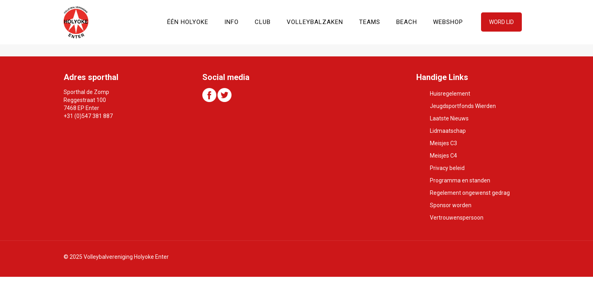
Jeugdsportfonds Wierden (463, 106)
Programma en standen (460, 180)
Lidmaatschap (448, 131)
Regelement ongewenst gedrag (470, 193)
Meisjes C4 (443, 155)
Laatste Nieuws (449, 118)
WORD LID (501, 22)
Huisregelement (450, 93)
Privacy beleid (447, 168)
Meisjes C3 (443, 143)
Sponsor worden (450, 205)
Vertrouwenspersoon (456, 217)
